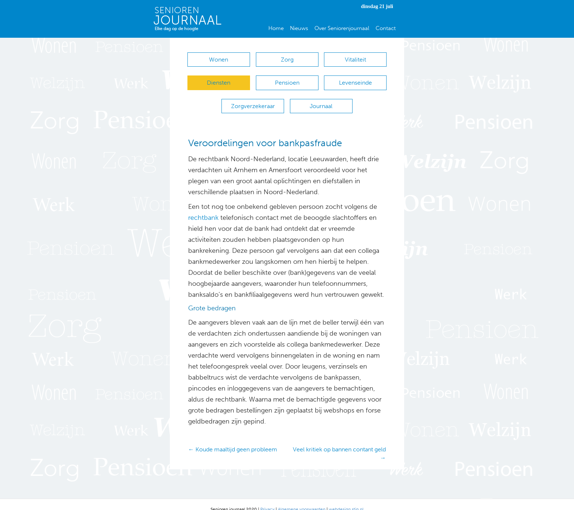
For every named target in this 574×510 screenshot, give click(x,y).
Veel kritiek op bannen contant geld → (339, 443)
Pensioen (287, 79)
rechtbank (203, 208)
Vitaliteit (355, 59)
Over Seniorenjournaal (341, 28)
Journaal (321, 99)
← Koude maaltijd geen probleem (232, 439)
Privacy (267, 499)
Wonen (218, 59)
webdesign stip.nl (346, 499)
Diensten (218, 79)
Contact (386, 28)
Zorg (287, 59)
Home (276, 28)
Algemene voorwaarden (301, 499)
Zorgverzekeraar (253, 99)
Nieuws (299, 28)
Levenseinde (355, 79)
